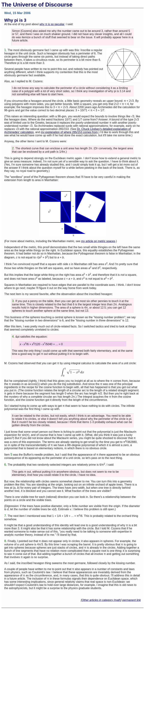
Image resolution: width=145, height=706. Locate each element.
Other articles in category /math (101, 600)
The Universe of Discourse (36, 4)
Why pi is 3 (15, 20)
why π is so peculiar (51, 24)
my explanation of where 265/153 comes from (69, 132)
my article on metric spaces (98, 241)
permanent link (131, 600)
